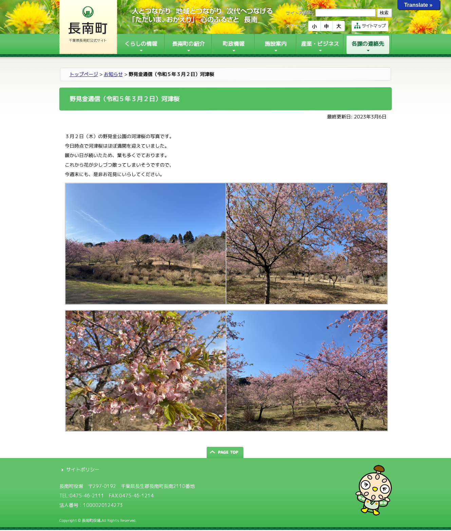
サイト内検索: (300, 13)
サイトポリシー (82, 469)
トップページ (83, 74)
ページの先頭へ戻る (226, 452)
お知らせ (113, 74)
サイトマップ (370, 26)
